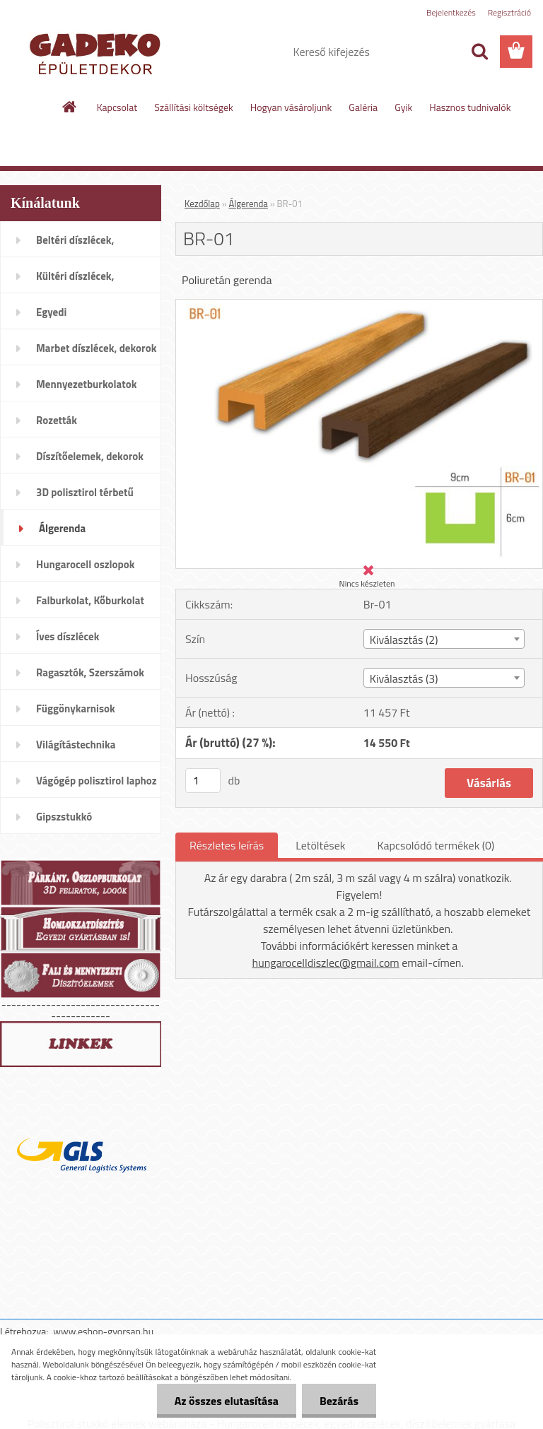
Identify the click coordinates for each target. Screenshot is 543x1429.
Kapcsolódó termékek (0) (435, 845)
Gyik (403, 107)
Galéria (363, 107)
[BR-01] (359, 305)
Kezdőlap (202, 203)
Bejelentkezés (451, 12)
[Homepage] (70, 106)
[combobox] (444, 639)
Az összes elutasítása (227, 1400)
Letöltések (320, 845)
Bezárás (339, 1400)
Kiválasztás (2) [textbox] (404, 639)
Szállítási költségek (193, 107)
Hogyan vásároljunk (291, 107)
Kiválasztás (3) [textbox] (404, 678)
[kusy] (203, 780)
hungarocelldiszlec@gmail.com (325, 962)
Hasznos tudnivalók (469, 107)
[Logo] (97, 52)
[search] (479, 51)
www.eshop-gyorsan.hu (103, 1331)
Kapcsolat (117, 107)
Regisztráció (509, 12)
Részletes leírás (226, 845)
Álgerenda (248, 203)
